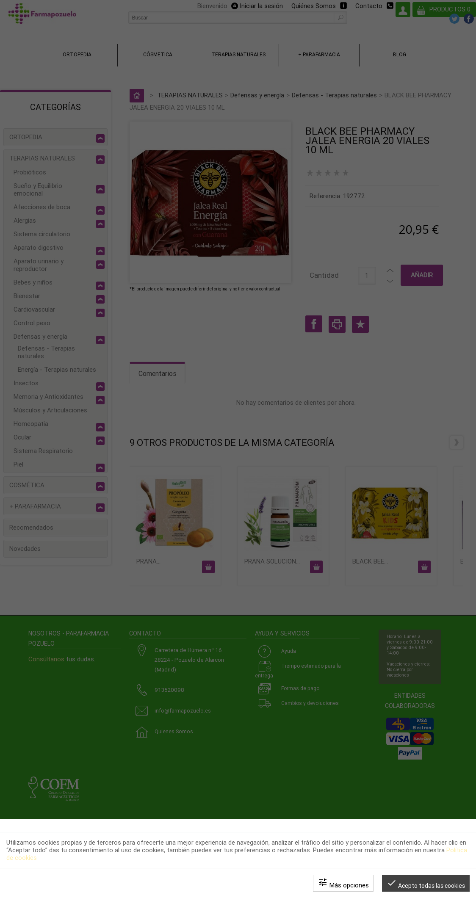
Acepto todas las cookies (426, 883)
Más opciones (343, 883)
